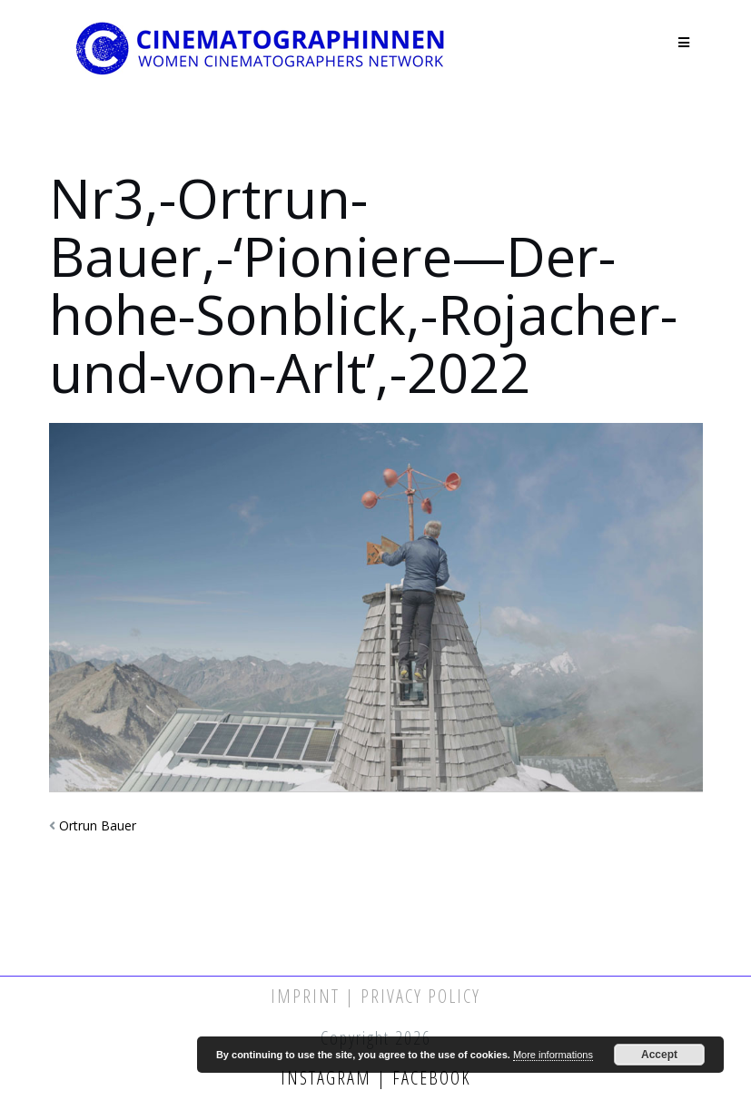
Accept (659, 1054)
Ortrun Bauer (97, 825)
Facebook (429, 1078)
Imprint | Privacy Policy (375, 996)
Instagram (329, 1078)
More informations (553, 1054)
